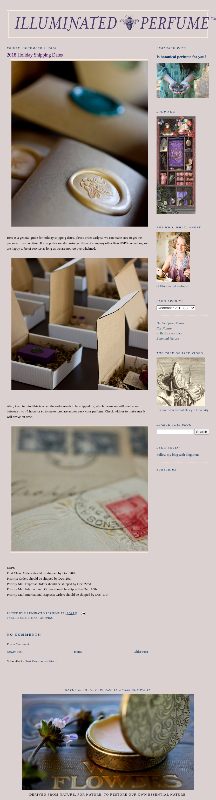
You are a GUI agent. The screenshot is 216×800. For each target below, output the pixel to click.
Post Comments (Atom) (41, 661)
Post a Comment (18, 644)
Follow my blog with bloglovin (178, 455)
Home (78, 652)
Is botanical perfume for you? (181, 56)
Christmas (29, 617)
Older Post (141, 652)
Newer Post (14, 652)
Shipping (46, 617)
